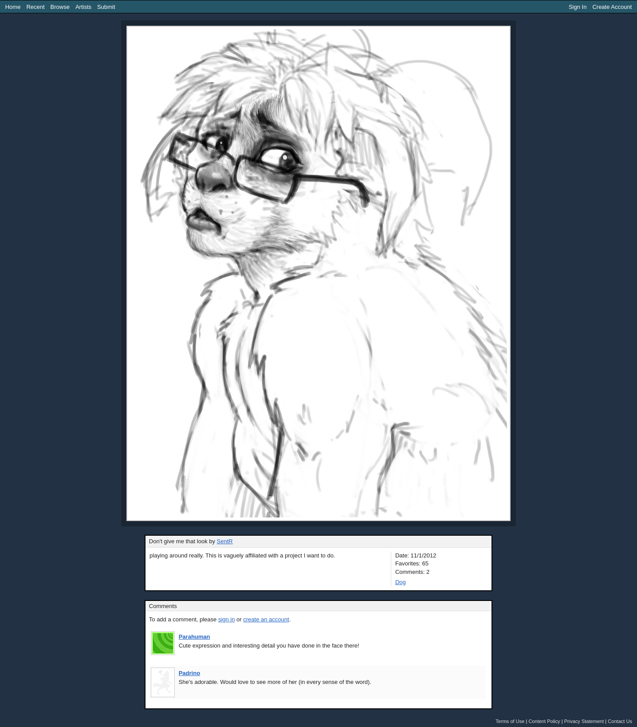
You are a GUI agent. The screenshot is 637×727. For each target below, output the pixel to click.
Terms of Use (509, 721)
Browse (60, 7)
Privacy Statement (584, 721)
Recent (35, 7)
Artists (83, 7)
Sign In (577, 7)
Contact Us (620, 721)
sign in (226, 619)
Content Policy (544, 721)
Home (13, 7)
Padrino (189, 673)
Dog (400, 582)
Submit (106, 7)
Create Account (612, 7)
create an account (266, 619)
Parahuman (194, 636)
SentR (225, 541)
